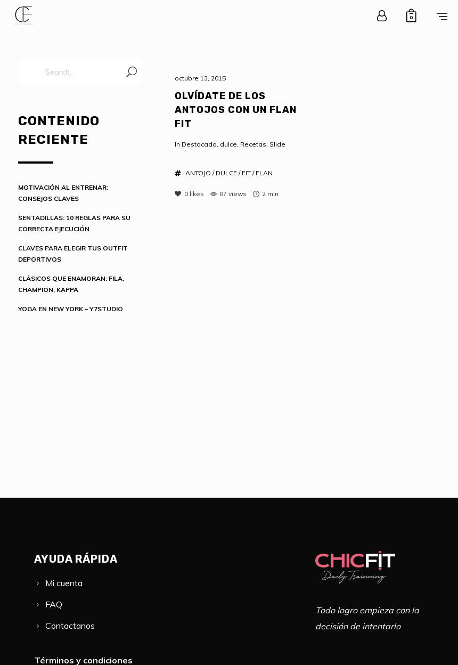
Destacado (199, 144)
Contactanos (70, 625)
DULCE (226, 173)
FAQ (53, 604)
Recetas (253, 144)
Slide (277, 144)
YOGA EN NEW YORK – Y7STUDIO (70, 309)
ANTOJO (198, 173)
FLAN (264, 173)
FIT (246, 173)
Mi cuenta (64, 583)
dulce (228, 144)
